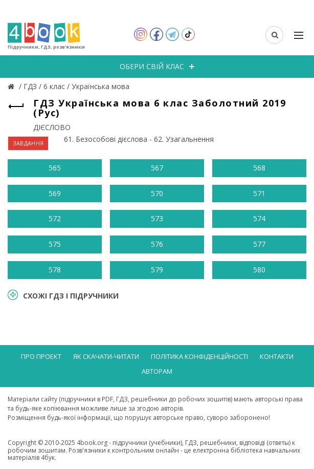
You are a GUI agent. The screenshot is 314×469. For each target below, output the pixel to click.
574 (259, 218)
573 (157, 218)
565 (55, 168)
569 (55, 193)
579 (157, 269)
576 (157, 244)
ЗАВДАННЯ (28, 143)
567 (157, 168)
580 (259, 269)
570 (157, 193)
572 (55, 218)
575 (55, 244)
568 (259, 168)
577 (259, 244)
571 (259, 193)
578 (55, 269)
